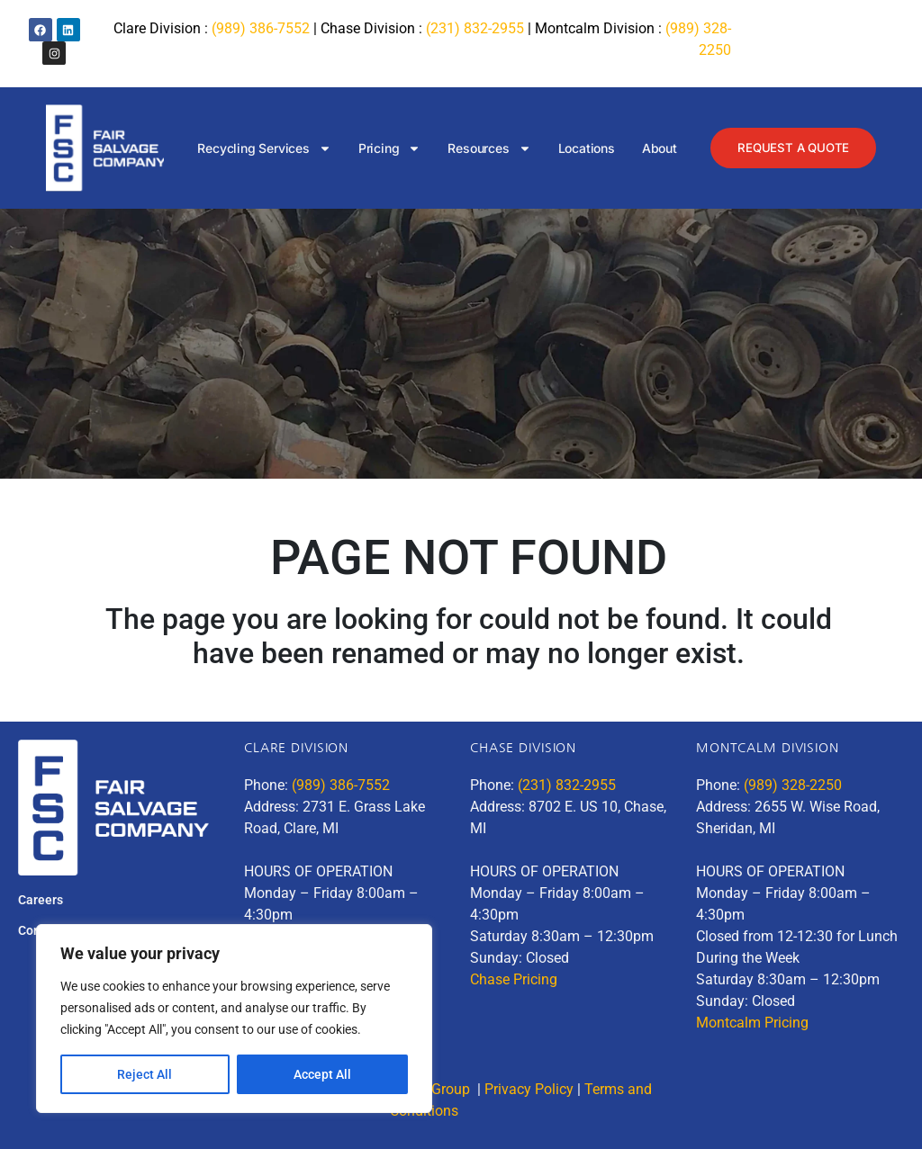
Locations (582, 148)
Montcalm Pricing (752, 1022)
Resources (485, 148)
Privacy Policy (529, 1089)
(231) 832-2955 (475, 28)
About (655, 148)
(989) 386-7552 (261, 28)
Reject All (144, 1074)
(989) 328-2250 (793, 785)
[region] (234, 1018)
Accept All (322, 1074)
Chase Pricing (513, 979)
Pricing (385, 148)
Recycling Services (260, 148)
